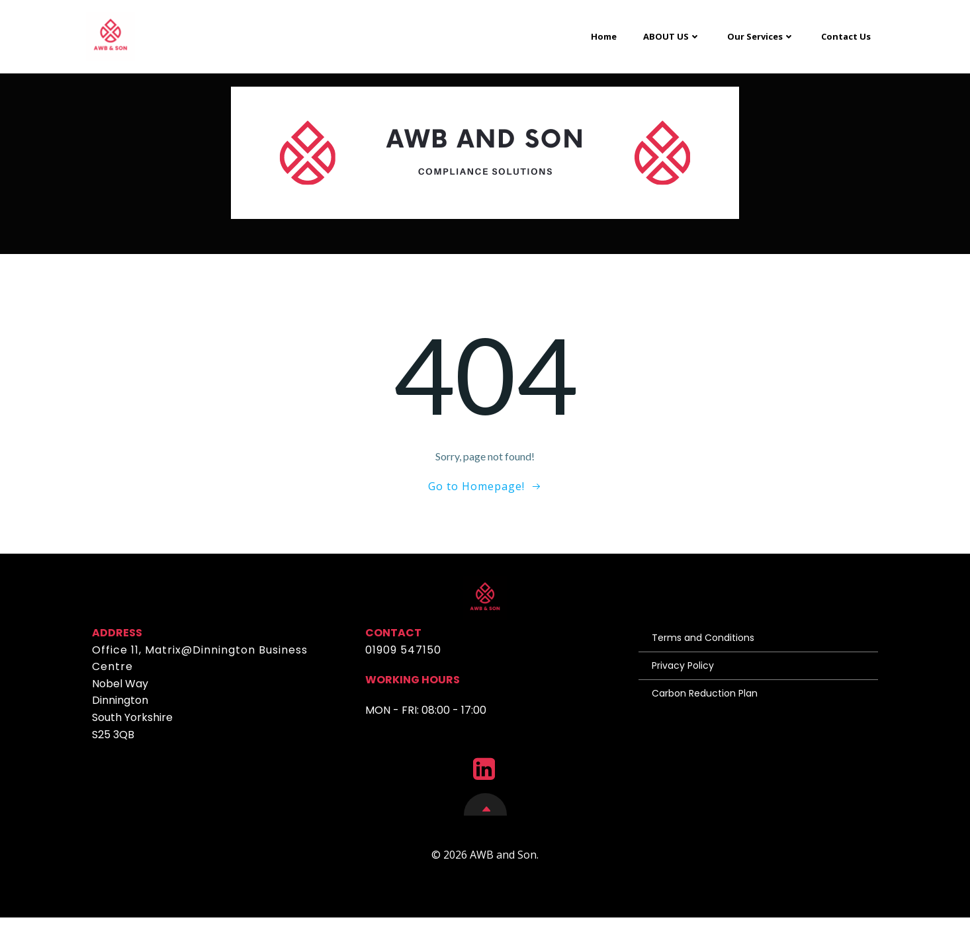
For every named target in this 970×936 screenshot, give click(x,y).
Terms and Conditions (705, 647)
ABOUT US (670, 34)
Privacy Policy (685, 674)
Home (602, 34)
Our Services (759, 34)
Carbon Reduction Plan (707, 702)
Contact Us (844, 34)
